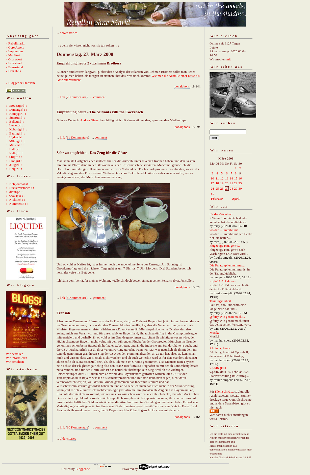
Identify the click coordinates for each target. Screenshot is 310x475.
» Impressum (14, 51)
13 (226, 178)
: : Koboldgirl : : (16, 129)
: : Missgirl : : (15, 145)
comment (99, 97)
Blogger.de (82, 469)
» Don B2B (13, 71)
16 (240, 178)
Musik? (214, 332)
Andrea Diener (90, 120)
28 (231, 188)
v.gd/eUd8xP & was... (224, 281)
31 (212, 193)
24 (212, 188)
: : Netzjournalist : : (18, 184)
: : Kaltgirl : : (14, 153)
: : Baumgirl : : (15, 133)
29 (235, 188)
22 (235, 183)
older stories (68, 438)
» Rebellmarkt (15, 43)
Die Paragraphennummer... (227, 265)
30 (240, 188)
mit (228, 59)
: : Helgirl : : (14, 169)
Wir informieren (16, 358)
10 (212, 178)
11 (217, 178)
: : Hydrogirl (14, 137)
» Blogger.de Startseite (21, 83)
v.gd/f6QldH (218, 368)
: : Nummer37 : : (17, 204)
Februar (217, 198)
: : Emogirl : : (14, 161)
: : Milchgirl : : (15, 141)
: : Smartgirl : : (15, 117)
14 (231, 178)
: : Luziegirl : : (15, 125)
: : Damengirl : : (16, 109)
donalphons (182, 86)
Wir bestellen (14, 354)
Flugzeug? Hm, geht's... (225, 245)
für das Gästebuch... (223, 214)
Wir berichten (15, 362)
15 (235, 178)
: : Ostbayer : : (15, 195)
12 (221, 178)
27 (226, 188)
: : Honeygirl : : (16, 114)
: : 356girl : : (14, 165)
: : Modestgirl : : (16, 105)
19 (221, 183)
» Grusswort (14, 59)
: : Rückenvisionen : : (20, 188)
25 (217, 188)
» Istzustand (13, 63)
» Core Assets (15, 47)
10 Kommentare (77, 427)
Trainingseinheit (220, 301)
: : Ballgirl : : (14, 149)
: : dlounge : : (14, 192)
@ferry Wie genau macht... (227, 317)
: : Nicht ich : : (15, 199)
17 (212, 183)
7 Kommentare (77, 97)
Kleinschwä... (224, 391)
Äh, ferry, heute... (221, 348)
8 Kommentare (77, 298)
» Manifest (13, 55)
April (236, 198)
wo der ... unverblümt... (225, 230)
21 (231, 183)
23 (240, 183)
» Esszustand (14, 67)
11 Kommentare (77, 137)
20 (226, 183)
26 (221, 188)
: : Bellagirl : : (15, 121)
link (62, 97)
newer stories (68, 33)
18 (217, 183)
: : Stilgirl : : (14, 157)
